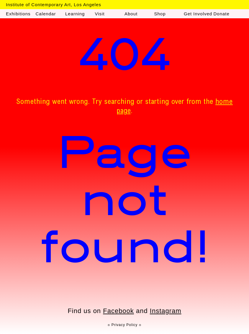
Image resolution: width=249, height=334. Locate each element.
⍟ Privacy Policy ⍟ (124, 325)
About (131, 13)
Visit (100, 13)
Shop (160, 13)
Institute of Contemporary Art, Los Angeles (53, 4)
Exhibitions (18, 13)
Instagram (165, 311)
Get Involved (198, 13)
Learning (75, 13)
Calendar (46, 13)
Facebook (118, 311)
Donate (222, 13)
